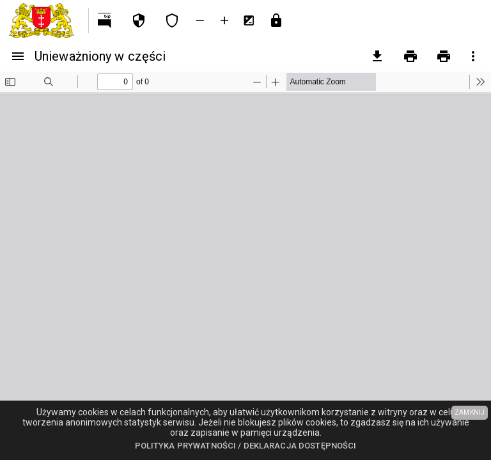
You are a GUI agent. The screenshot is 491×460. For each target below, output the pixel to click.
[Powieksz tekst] (224, 20)
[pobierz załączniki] (377, 56)
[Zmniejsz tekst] (200, 20)
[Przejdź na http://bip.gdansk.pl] (105, 20)
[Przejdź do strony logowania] (276, 20)
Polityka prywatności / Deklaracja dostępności (246, 445)
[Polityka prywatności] (139, 20)
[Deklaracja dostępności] (172, 20)
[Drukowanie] (410, 56)
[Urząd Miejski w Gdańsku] (44, 20)
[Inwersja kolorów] (249, 20)
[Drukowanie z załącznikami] (443, 56)
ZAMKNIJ (470, 412)
